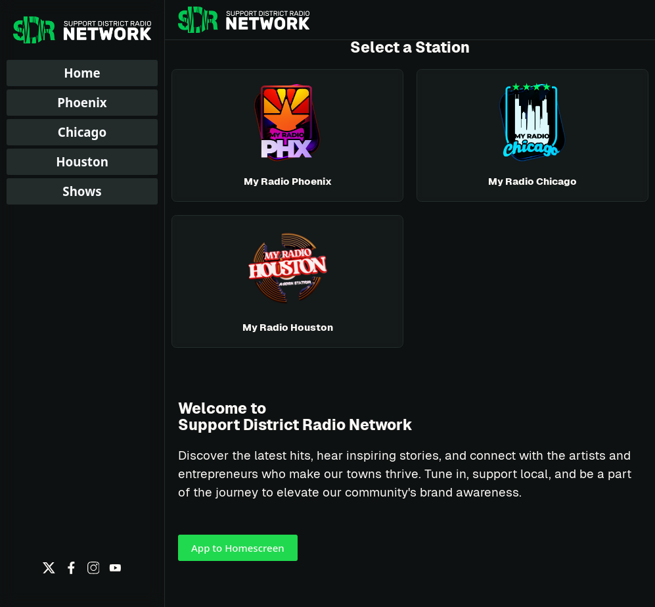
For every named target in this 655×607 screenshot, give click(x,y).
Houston (82, 161)
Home (82, 72)
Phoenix (81, 102)
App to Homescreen (237, 547)
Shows (81, 191)
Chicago (82, 132)
